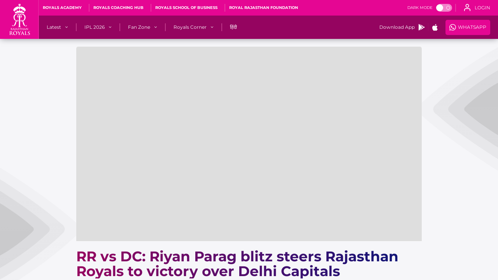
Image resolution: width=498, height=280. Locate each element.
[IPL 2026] (94, 27)
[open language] (477, 8)
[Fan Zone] (139, 27)
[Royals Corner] (190, 27)
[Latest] (54, 27)
